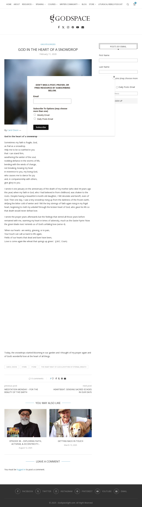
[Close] (114, 77)
